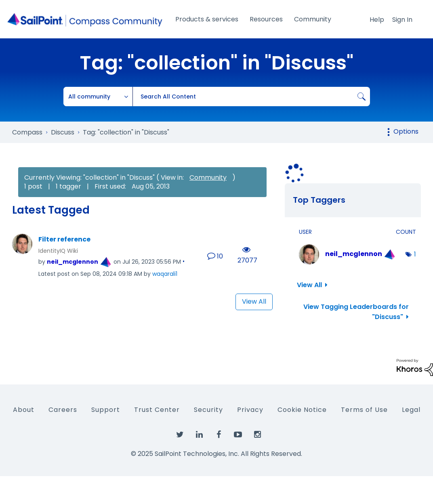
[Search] (251, 96)
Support (105, 409)
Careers (62, 409)
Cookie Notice (302, 409)
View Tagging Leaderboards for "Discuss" (356, 311)
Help (377, 19)
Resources (266, 19)
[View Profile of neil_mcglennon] (72, 262)
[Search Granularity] (98, 96)
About (23, 409)
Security (208, 409)
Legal (411, 409)
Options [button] (405, 131)
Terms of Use (364, 409)
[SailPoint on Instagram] (257, 435)
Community (312, 19)
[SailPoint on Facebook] (218, 435)
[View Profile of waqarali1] (164, 274)
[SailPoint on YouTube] (238, 435)
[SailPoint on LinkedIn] (199, 435)
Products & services (206, 19)
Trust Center (157, 409)
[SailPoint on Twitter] (180, 435)
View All (254, 301)
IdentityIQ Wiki (58, 251)
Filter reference (64, 239)
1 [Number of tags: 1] (415, 254)
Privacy (250, 409)
